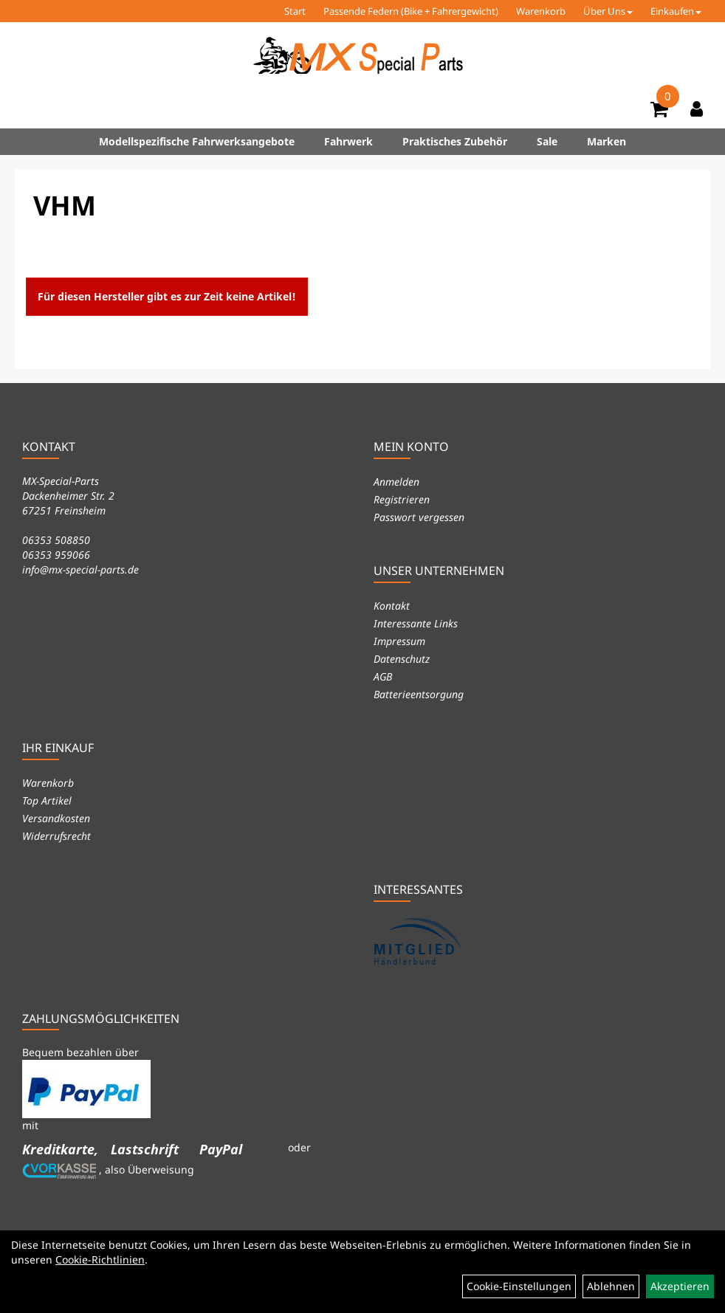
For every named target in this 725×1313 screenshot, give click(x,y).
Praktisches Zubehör (454, 141)
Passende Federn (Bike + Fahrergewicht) (410, 11)
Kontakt (392, 606)
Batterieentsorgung (419, 694)
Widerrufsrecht (56, 836)
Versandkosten (56, 818)
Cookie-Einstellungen (519, 1286)
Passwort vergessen (419, 517)
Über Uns (608, 11)
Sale (547, 141)
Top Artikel (47, 800)
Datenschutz (402, 659)
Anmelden (396, 482)
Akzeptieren (679, 1286)
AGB (383, 676)
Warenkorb (541, 11)
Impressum (399, 641)
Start (295, 11)
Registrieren (402, 499)
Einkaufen (675, 11)
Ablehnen (611, 1286)
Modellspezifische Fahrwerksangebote (197, 141)
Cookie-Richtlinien (100, 1259)
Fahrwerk (348, 141)
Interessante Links (416, 623)
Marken (606, 141)
